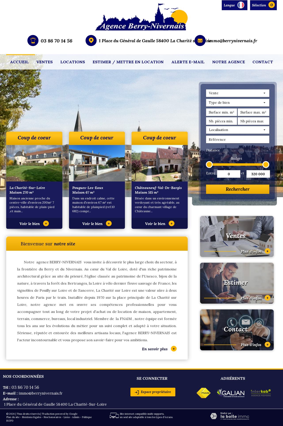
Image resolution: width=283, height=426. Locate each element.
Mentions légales (31, 417)
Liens (66, 417)
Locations (72, 62)
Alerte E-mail (188, 62)
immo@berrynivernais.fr (232, 40)
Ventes (44, 62)
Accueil (19, 62)
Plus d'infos (255, 251)
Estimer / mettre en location (128, 62)
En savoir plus (159, 348)
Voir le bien (34, 223)
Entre (210, 173)
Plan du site (12, 417)
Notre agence (228, 62)
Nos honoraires (52, 417)
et (242, 173)
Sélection (259, 5)
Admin (75, 417)
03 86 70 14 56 (56, 41)
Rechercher (238, 189)
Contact (262, 62)
